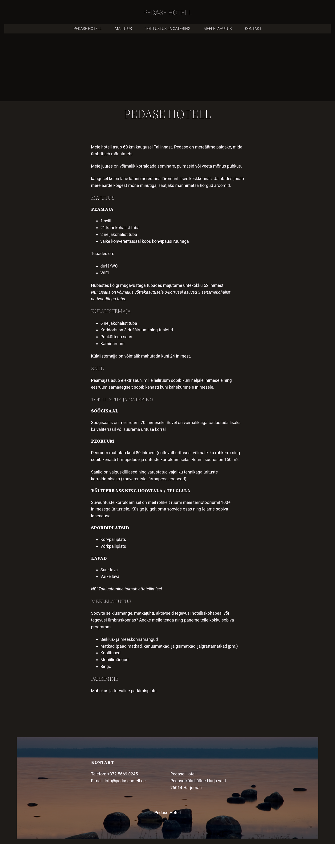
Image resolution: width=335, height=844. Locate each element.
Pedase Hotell (167, 812)
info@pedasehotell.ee (125, 780)
